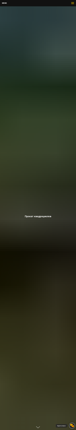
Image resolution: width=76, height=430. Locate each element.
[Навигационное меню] (72, 3)
